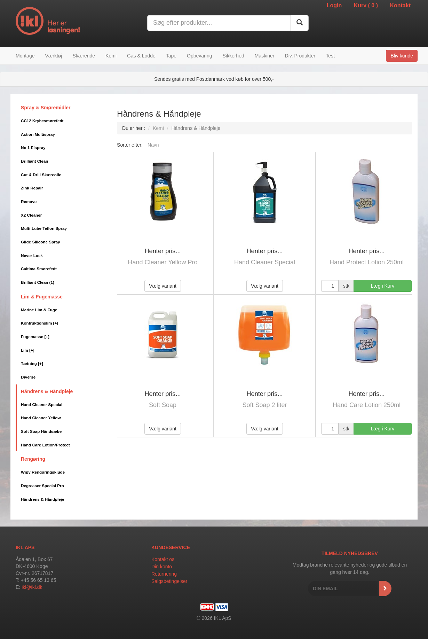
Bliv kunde (401, 56)
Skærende (83, 56)
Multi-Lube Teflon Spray (44, 228)
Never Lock (32, 255)
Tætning (32, 363)
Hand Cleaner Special (41, 404)
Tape (171, 56)
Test (330, 56)
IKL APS (25, 547)
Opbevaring (199, 56)
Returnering (164, 574)
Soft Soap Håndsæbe (41, 431)
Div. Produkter (300, 56)
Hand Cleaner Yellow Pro (162, 262)
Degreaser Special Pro (42, 485)
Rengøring (33, 459)
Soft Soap (162, 405)
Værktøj (53, 56)
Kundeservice (170, 547)
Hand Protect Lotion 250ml (367, 262)
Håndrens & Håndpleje (47, 391)
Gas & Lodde (141, 56)
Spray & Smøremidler (45, 107)
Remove (29, 201)
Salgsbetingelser (169, 581)
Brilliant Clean (34, 161)
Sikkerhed (233, 56)
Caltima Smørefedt (39, 268)
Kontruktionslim (39, 323)
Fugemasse (35, 336)
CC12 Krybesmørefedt (42, 120)
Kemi (111, 56)
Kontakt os (162, 559)
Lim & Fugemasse (42, 296)
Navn (153, 145)
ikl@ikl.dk (32, 587)
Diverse (28, 377)
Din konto (161, 566)
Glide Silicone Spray (40, 242)
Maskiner (265, 56)
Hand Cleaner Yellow (41, 417)
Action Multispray (38, 134)
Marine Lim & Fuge (39, 309)
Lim (27, 350)
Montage (25, 56)
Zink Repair (32, 188)
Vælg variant (162, 286)
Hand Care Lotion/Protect (45, 445)
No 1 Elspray (33, 147)
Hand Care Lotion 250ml (367, 405)
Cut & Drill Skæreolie (41, 174)
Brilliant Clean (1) (37, 282)
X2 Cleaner (31, 215)
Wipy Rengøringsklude (43, 472)
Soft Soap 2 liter (264, 405)
